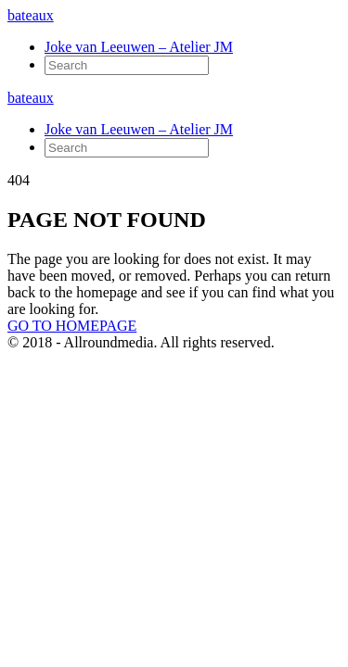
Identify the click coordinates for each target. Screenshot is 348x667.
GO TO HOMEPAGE (71, 326)
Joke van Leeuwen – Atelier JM (139, 47)
